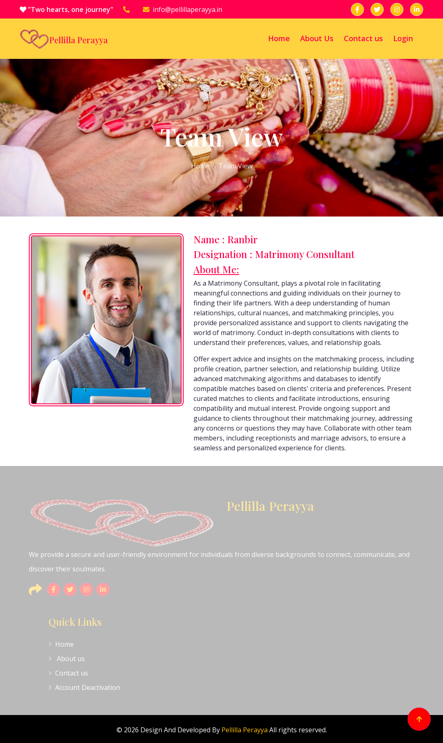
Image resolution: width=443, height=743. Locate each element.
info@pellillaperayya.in (182, 9)
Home (279, 38)
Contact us (363, 38)
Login (403, 38)
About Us (316, 38)
